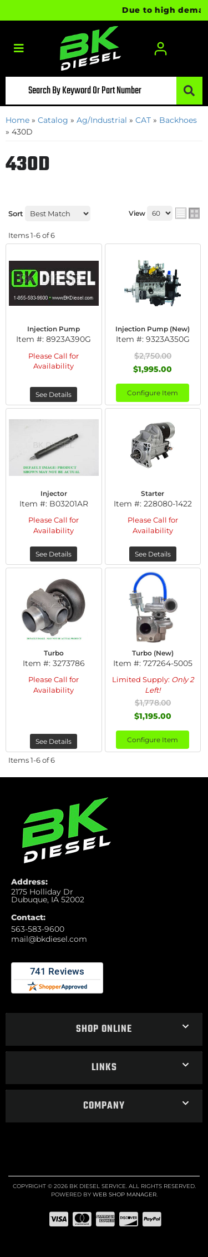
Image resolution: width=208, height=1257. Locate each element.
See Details (53, 394)
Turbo (54, 653)
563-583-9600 (37, 929)
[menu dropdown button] (18, 48)
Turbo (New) (153, 653)
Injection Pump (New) (152, 329)
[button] (104, 91)
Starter (152, 493)
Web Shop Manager (124, 1194)
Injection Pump (53, 329)
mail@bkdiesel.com (49, 939)
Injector (53, 493)
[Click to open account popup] (161, 48)
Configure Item (152, 393)
